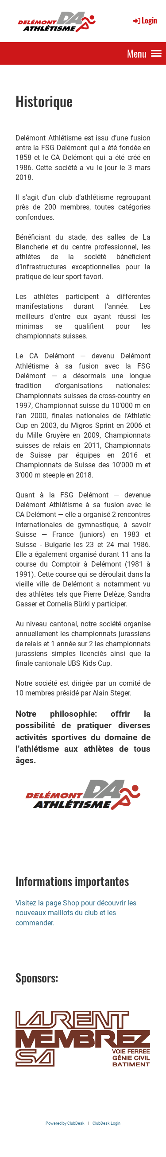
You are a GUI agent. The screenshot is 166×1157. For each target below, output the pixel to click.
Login (144, 20)
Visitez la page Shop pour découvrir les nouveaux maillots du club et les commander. (75, 913)
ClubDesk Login (106, 1123)
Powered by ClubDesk (65, 1123)
